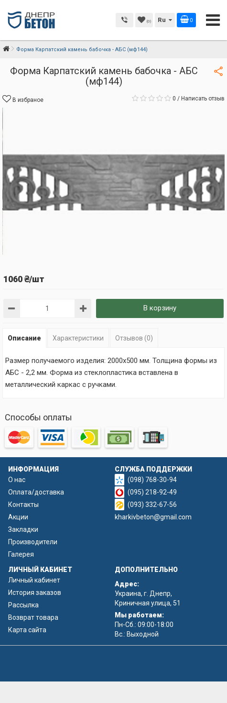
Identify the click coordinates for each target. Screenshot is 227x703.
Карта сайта (27, 630)
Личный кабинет (34, 580)
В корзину (159, 308)
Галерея (21, 554)
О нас (16, 479)
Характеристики (78, 338)
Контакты (23, 504)
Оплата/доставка (36, 492)
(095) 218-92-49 (152, 492)
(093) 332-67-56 (152, 504)
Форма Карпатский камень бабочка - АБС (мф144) (82, 49)
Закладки (23, 529)
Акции (18, 517)
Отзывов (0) (134, 338)
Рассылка (23, 605)
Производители (32, 542)
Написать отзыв (203, 98)
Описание (24, 338)
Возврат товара (33, 617)
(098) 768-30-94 (152, 479)
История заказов (34, 592)
